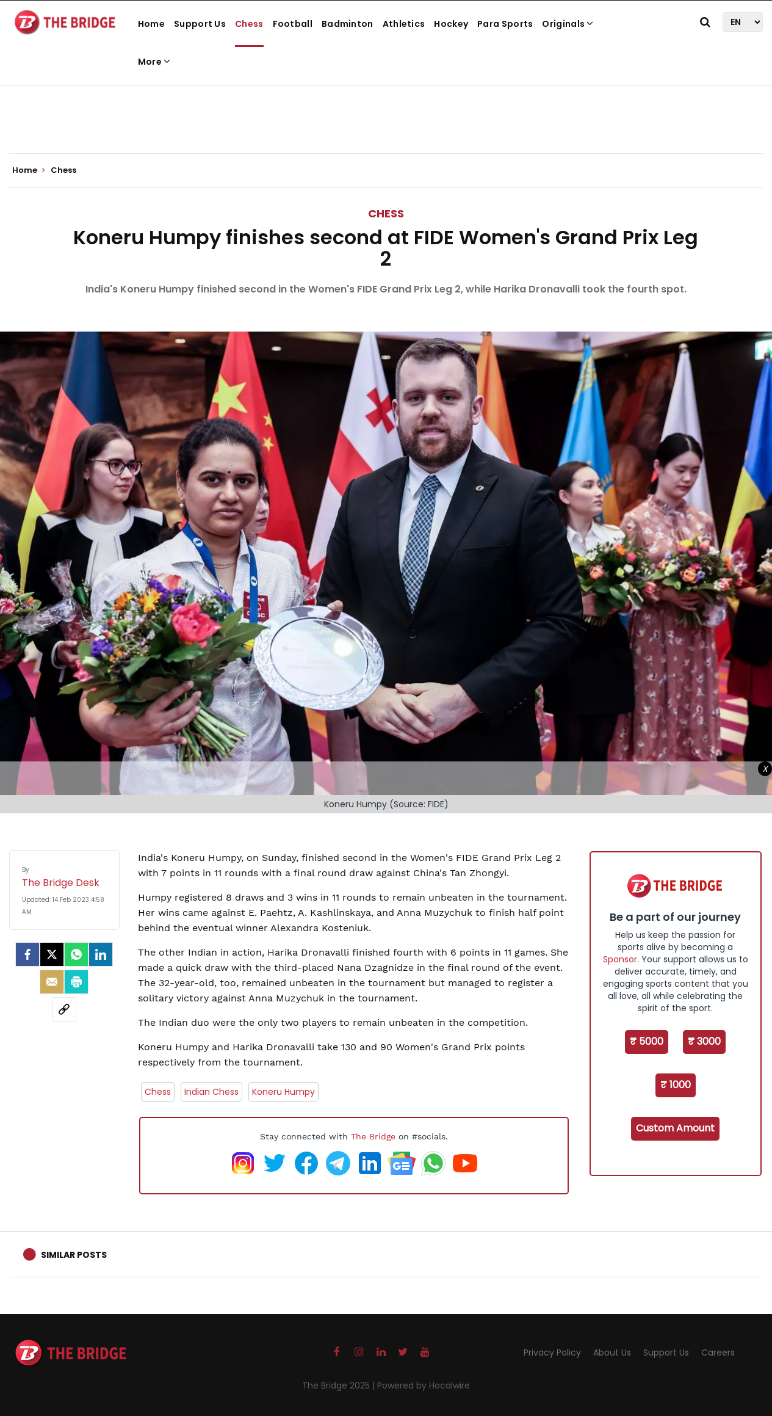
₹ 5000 (646, 1041)
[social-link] (64, 1009)
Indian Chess (211, 1092)
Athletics (404, 24)
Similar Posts (74, 1255)
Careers (718, 1352)
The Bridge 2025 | (339, 1385)
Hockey (451, 24)
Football (292, 24)
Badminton (347, 24)
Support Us (200, 24)
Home (151, 24)
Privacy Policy (552, 1352)
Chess (249, 24)
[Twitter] (52, 954)
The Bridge (373, 1136)
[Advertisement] (386, 116)
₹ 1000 (675, 1085)
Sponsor (620, 959)
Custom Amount (675, 1128)
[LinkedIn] (100, 954)
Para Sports (505, 24)
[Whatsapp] (76, 954)
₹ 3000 (704, 1041)
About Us (612, 1352)
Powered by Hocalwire (423, 1385)
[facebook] (27, 954)
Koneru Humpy (283, 1092)
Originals (567, 24)
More (154, 62)
